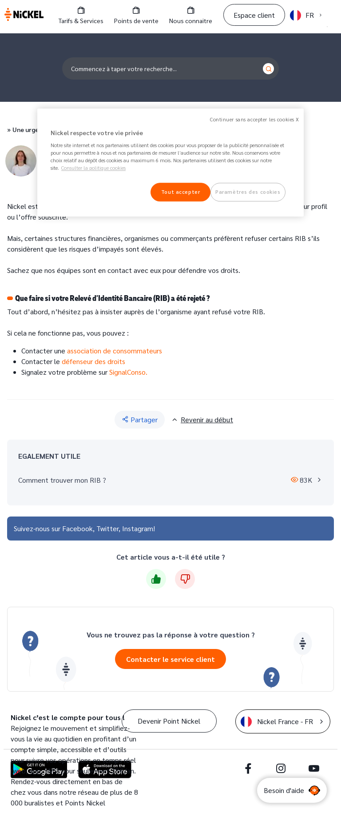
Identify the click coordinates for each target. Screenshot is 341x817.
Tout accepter (180, 192)
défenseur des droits (93, 361)
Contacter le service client (170, 659)
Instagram (137, 528)
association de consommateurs (114, 350)
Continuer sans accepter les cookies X (254, 119)
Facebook (77, 528)
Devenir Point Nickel (169, 720)
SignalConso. (129, 371)
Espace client (254, 15)
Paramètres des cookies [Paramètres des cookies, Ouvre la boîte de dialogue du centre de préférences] (248, 192)
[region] (170, 162)
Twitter (107, 528)
